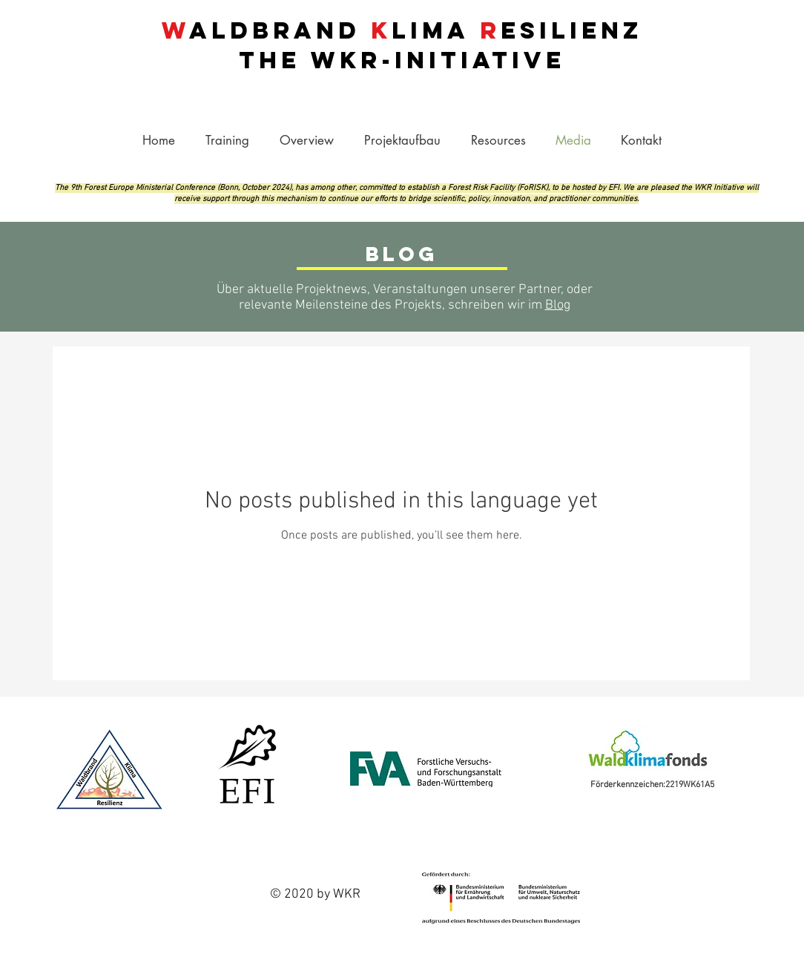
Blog (557, 305)
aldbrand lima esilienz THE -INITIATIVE (402, 45)
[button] (498, 140)
